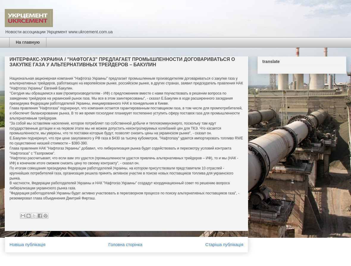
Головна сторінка (125, 244)
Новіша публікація (28, 244)
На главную (28, 42)
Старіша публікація (224, 244)
